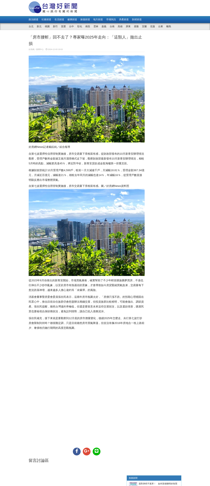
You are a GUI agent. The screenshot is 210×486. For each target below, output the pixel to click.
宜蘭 (144, 26)
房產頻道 (124, 19)
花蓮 (152, 26)
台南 (112, 26)
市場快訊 (111, 19)
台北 (31, 26)
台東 (160, 26)
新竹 (55, 26)
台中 (71, 26)
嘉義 (104, 26)
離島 (168, 26)
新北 (39, 26)
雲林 (95, 26)
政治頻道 (33, 19)
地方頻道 (98, 19)
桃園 (47, 26)
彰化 (79, 26)
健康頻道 (72, 19)
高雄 (120, 26)
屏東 (128, 26)
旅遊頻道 (85, 19)
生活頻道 (59, 19)
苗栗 (63, 26)
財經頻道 (137, 19)
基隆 (136, 26)
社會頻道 (46, 19)
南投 (87, 26)
